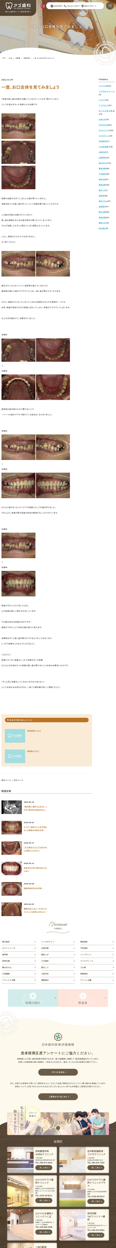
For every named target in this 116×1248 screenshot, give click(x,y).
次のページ (19, 759)
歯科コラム (97, 1204)
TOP (3, 58)
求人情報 (96, 1208)
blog (10, 58)
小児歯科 (45, 880)
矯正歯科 (6, 860)
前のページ (6, 759)
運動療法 (45, 900)
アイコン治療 (86, 900)
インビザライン (48, 860)
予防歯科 (84, 867)
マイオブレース (87, 880)
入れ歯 (83, 886)
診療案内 (60, 1219)
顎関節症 (84, 893)
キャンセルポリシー (64, 1234)
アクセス (60, 1229)
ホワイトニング (9, 867)
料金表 (59, 1226)
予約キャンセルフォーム (100, 1216)
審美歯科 (84, 860)
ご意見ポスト (98, 1211)
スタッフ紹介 (62, 1211)
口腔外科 (45, 893)
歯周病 (5, 873)
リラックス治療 (9, 900)
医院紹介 (60, 1215)
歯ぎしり (45, 886)
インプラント (86, 873)
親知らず (45, 873)
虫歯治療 (27, 58)
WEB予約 (56, 6)
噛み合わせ (7, 886)
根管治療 (6, 880)
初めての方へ (87, 6)
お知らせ (96, 1200)
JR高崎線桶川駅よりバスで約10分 (29, 1239)
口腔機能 (6, 893)
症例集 (18, 58)
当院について (62, 1204)
